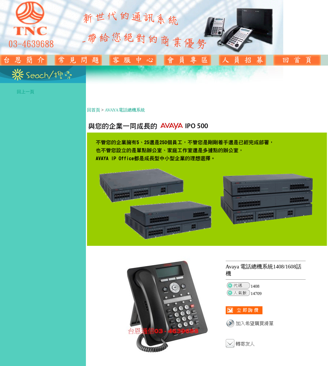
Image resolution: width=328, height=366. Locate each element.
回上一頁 (47, 91)
